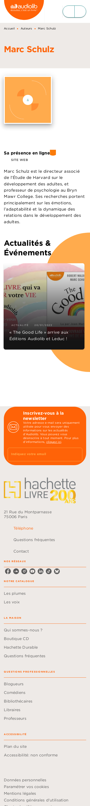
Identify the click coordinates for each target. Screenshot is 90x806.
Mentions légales (20, 793)
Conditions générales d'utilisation (36, 800)
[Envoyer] (76, 454)
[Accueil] (24, 11)
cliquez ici (53, 442)
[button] (17, 160)
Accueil (9, 28)
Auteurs (26, 28)
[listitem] (8, 571)
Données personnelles (25, 779)
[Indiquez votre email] (39, 454)
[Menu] (74, 11)
